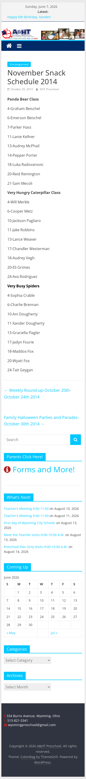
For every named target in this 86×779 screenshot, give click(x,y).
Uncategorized (19, 64)
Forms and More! (39, 469)
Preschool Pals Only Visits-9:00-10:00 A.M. (36, 547)
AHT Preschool (49, 89)
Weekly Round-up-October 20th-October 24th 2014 (37, 393)
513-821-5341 (16, 720)
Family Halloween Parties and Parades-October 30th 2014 (41, 421)
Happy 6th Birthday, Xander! (29, 17)
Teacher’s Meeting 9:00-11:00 (26, 508)
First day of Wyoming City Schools (29, 523)
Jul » (54, 633)
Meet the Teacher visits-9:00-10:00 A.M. (34, 535)
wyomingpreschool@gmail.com (30, 725)
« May (10, 633)
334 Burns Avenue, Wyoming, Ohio (32, 716)
